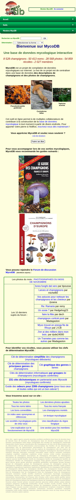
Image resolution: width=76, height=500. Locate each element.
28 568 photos (54, 58)
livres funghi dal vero (46, 286)
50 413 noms (36, 58)
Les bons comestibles (21, 410)
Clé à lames (55, 366)
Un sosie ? (44, 310)
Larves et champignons (51, 290)
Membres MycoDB (39, 30)
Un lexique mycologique (55, 415)
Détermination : (7, 43)
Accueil (39, 19)
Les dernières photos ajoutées (55, 402)
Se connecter (59, 9)
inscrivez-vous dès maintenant (53, 126)
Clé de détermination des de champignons (21, 366)
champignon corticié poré (50, 318)
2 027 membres (43, 61)
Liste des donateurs (38, 136)
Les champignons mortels (55, 410)
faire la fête (48, 314)
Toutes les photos (21, 402)
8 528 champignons (14, 58)
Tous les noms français (55, 406)
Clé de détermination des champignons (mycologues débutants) (38, 358)
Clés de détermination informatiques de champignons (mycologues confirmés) (38, 374)
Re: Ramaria (48, 306)
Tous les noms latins (21, 406)
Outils (39, 25)
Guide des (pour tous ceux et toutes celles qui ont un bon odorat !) (38, 387)
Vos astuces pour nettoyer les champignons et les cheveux (52, 298)
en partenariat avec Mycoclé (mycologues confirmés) (38, 381)
